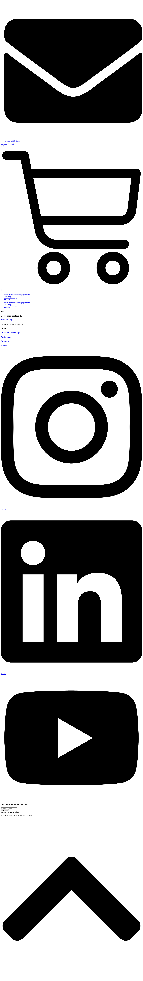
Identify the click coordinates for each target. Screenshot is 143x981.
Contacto (7, 299)
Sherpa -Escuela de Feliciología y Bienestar (17, 294)
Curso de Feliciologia (10, 298)
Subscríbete (4, 810)
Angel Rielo (7, 296)
